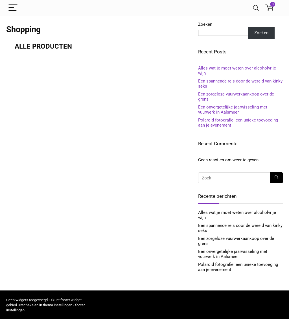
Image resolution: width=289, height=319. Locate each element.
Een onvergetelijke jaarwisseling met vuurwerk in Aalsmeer (232, 110)
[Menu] (13, 8)
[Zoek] (276, 177)
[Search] (256, 8)
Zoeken (205, 24)
